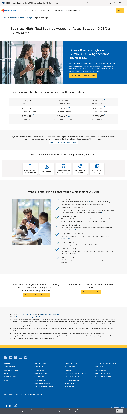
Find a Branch (94, 3)
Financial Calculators (101, 370)
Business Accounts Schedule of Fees (50, 314)
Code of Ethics (39, 370)
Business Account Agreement (27, 314)
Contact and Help (70, 363)
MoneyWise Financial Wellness (105, 363)
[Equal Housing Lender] (15, 406)
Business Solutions (17, 18)
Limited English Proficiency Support (75, 373)
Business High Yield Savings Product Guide (29, 317)
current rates (55, 326)
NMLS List (19, 394)
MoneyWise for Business (102, 373)
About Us (7, 363)
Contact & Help (106, 3)
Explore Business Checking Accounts (63, 142)
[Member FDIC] (8, 406)
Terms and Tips (69, 387)
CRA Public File (39, 377)
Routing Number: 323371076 (33, 394)
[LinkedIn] (10, 357)
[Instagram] (25, 357)
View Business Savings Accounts (36, 295)
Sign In (119, 10)
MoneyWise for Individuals (103, 377)
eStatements (66, 238)
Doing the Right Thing (42, 363)
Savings (29, 18)
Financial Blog (99, 367)
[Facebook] (5, 357)
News (6, 380)
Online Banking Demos (71, 380)
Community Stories (40, 373)
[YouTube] (20, 357)
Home (5, 18)
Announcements (9, 367)
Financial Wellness (119, 3)
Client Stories (38, 367)
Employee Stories (39, 380)
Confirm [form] (119, 411)
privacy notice (100, 412)
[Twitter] (15, 357)
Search (86, 3)
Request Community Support (43, 387)
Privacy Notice (9, 394)
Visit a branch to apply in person (83, 75)
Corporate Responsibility (42, 383)
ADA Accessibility (69, 367)
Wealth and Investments (74, 10)
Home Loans (57, 10)
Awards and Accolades (11, 370)
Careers (6, 373)
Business (33, 10)
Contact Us (68, 370)
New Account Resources (72, 377)
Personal (23, 10)
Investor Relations (10, 377)
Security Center (69, 383)
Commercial (44, 10)
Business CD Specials (90, 292)
